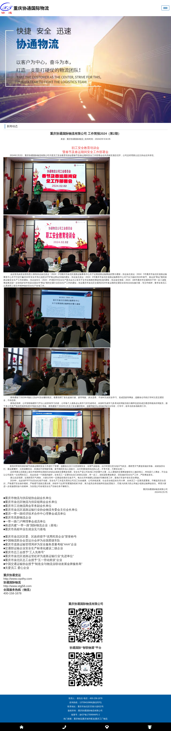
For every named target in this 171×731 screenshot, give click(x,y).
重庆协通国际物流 (75, 139)
